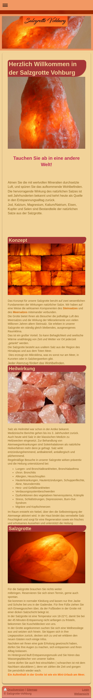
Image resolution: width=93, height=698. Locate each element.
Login (85, 689)
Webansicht (81, 693)
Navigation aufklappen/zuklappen (46, 5)
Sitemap (32, 689)
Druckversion (14, 689)
